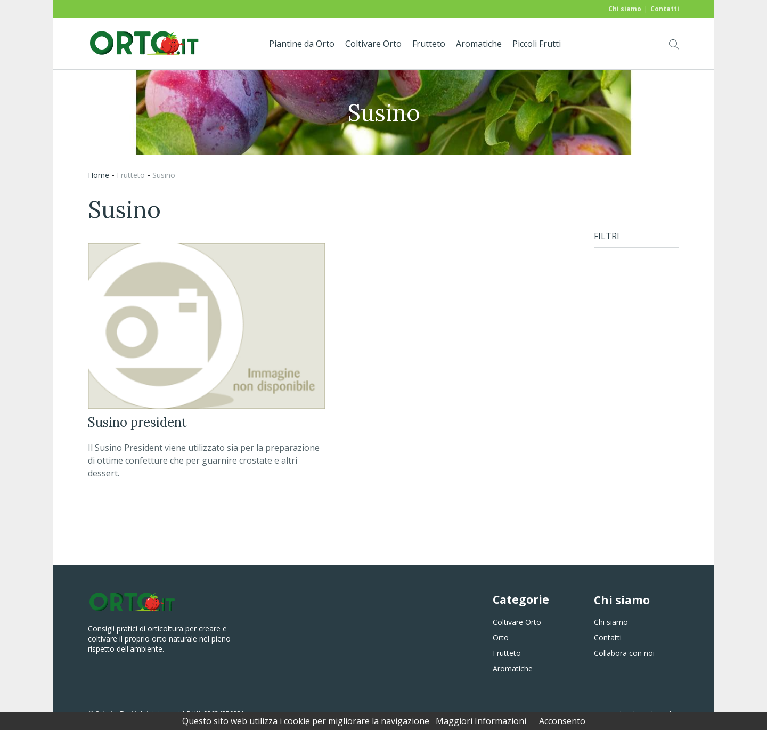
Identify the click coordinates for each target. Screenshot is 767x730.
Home (98, 175)
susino (163, 175)
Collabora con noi (624, 653)
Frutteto (428, 44)
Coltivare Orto (373, 44)
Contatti (664, 8)
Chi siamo (624, 8)
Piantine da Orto (301, 44)
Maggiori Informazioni (481, 721)
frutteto (131, 175)
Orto (501, 637)
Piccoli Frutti (536, 44)
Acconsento (562, 721)
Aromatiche (479, 44)
